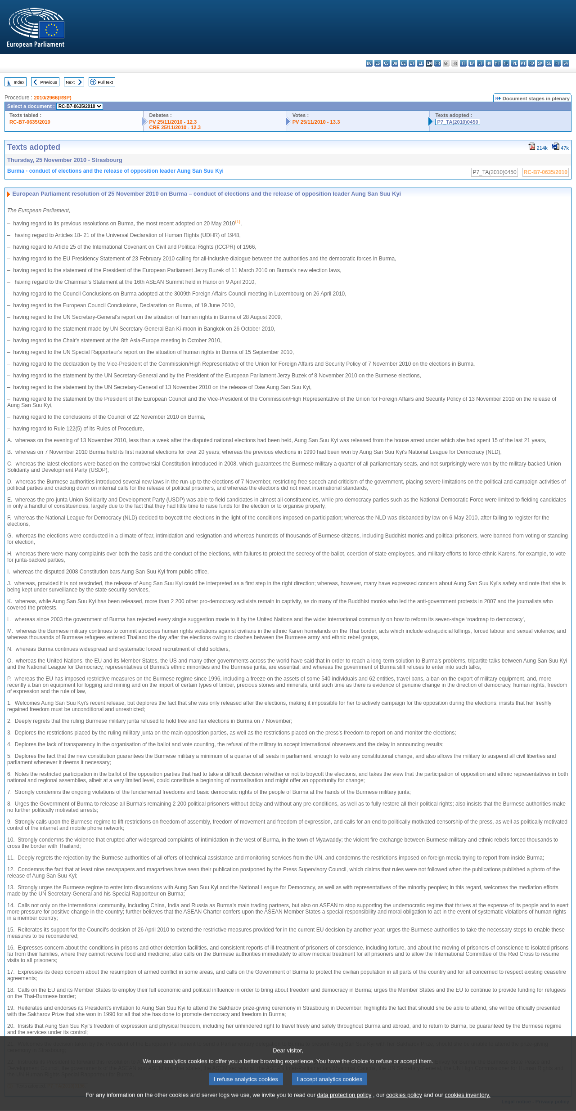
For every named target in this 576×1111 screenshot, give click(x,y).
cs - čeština (386, 63)
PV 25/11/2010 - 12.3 (173, 122)
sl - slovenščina (548, 63)
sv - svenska (565, 63)
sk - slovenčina (540, 63)
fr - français (437, 63)
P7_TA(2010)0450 (457, 122)
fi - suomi (557, 63)
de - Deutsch (403, 63)
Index (19, 82)
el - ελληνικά (420, 63)
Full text (105, 82)
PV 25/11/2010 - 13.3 (316, 122)
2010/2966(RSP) (52, 97)
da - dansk (395, 63)
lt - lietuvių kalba (480, 63)
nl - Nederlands (506, 63)
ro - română (531, 63)
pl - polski (514, 63)
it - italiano (463, 63)
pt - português (523, 63)
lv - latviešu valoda (471, 63)
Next (70, 82)
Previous (48, 82)
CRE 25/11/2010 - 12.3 (174, 127)
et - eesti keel (412, 63)
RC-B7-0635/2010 (29, 122)
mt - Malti (497, 63)
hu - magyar (489, 63)
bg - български (369, 63)
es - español (377, 63)
